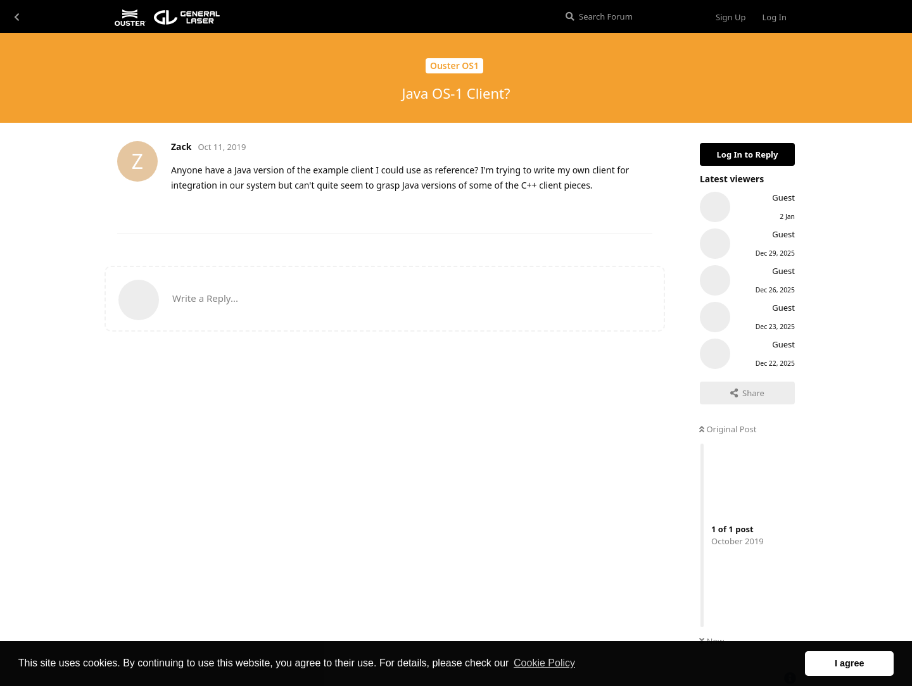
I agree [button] (849, 663)
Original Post (727, 429)
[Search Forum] (630, 16)
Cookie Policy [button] (544, 663)
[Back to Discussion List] (16, 16)
